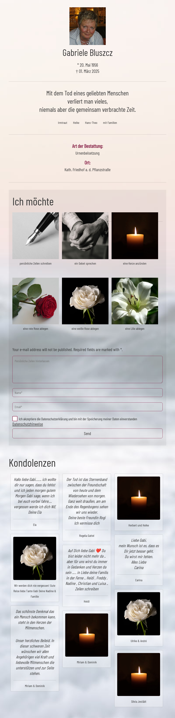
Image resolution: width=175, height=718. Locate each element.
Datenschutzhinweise (27, 423)
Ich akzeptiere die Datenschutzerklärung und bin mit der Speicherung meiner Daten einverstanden (78, 419)
